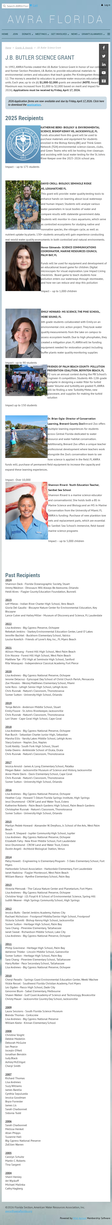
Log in (107, 5)
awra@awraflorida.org (18, 1211)
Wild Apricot (79, 1218)
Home (8, 47)
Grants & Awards (24, 47)
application (34, 104)
